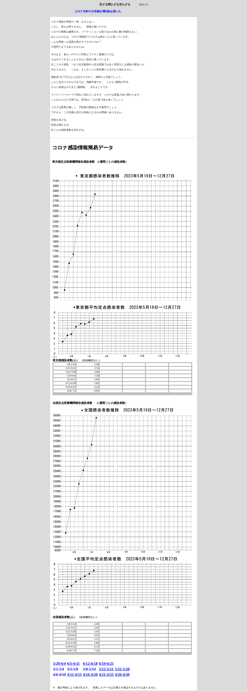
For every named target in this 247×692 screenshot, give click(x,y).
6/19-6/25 (106, 663)
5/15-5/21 (106, 669)
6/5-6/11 (73, 663)
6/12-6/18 (90, 663)
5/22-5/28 (122, 669)
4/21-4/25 (106, 674)
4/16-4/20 (90, 674)
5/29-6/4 (59, 663)
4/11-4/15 (74, 674)
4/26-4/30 (122, 674)
